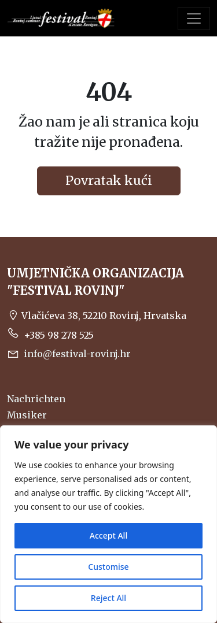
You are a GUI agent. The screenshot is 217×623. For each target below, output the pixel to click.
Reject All (108, 597)
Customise (108, 566)
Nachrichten (36, 399)
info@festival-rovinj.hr (69, 353)
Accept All (108, 535)
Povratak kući (108, 180)
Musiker (27, 415)
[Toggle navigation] (194, 18)
